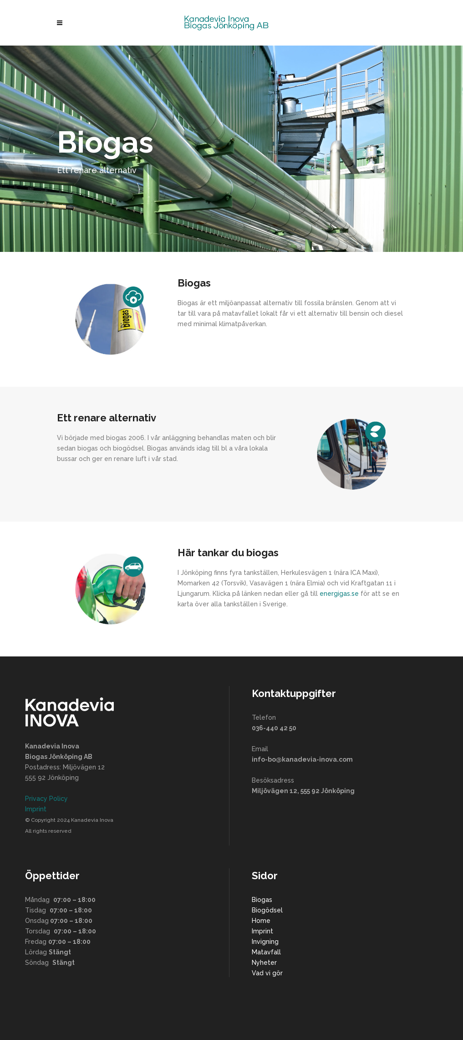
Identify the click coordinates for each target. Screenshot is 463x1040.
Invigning (265, 941)
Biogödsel (267, 910)
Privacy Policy (46, 798)
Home (261, 920)
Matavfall (266, 952)
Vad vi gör (267, 973)
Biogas (262, 899)
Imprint (35, 809)
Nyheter (264, 962)
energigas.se (339, 593)
